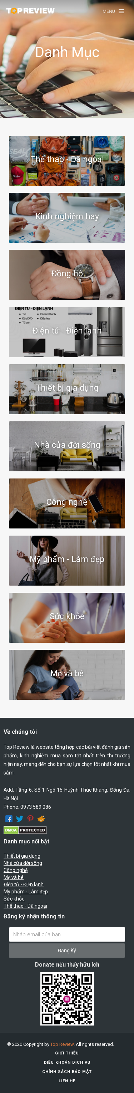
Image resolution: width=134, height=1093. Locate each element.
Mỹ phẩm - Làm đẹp (26, 891)
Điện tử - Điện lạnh (24, 884)
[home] (30, 11)
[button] (113, 11)
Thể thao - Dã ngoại (25, 906)
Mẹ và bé (14, 877)
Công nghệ (16, 870)
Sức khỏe (14, 899)
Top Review (62, 1044)
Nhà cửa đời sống (23, 863)
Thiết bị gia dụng (22, 856)
